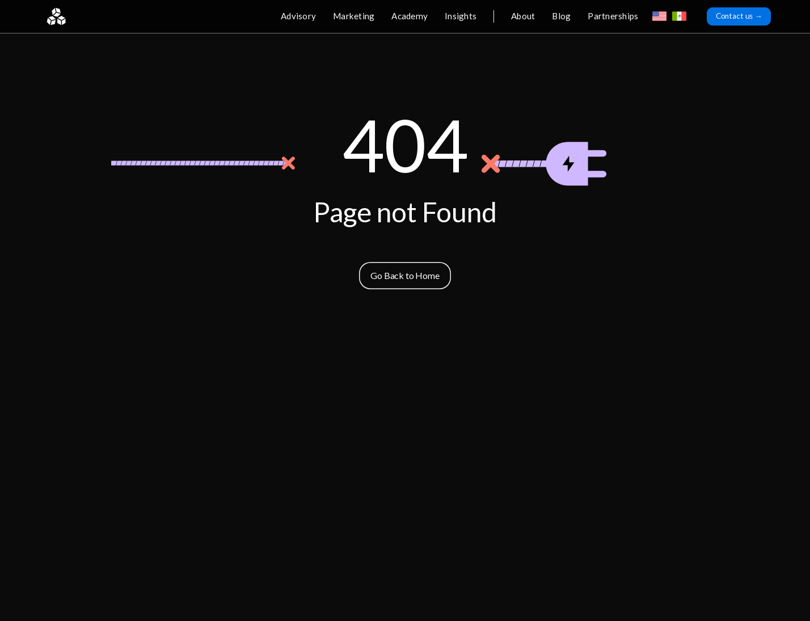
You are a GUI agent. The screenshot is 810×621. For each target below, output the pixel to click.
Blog (561, 16)
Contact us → (739, 15)
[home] (56, 16)
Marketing (353, 16)
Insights (460, 16)
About (523, 16)
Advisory (298, 16)
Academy (409, 16)
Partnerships (613, 16)
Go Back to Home (405, 275)
